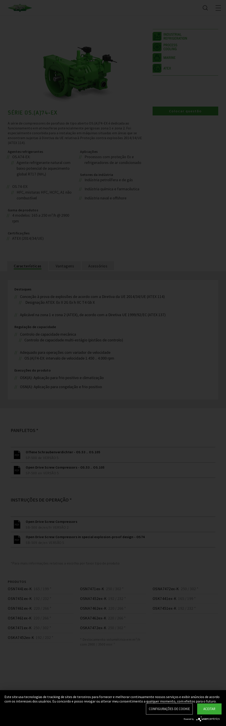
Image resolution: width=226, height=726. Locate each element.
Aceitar (209, 709)
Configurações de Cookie (169, 709)
